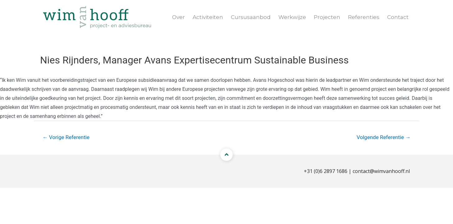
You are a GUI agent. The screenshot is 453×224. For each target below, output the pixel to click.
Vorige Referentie (66, 137)
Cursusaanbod (251, 17)
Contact (398, 17)
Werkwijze (292, 17)
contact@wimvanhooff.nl (381, 171)
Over (178, 17)
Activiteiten (208, 17)
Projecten (327, 17)
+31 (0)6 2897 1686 (325, 171)
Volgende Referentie (384, 137)
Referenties (363, 17)
